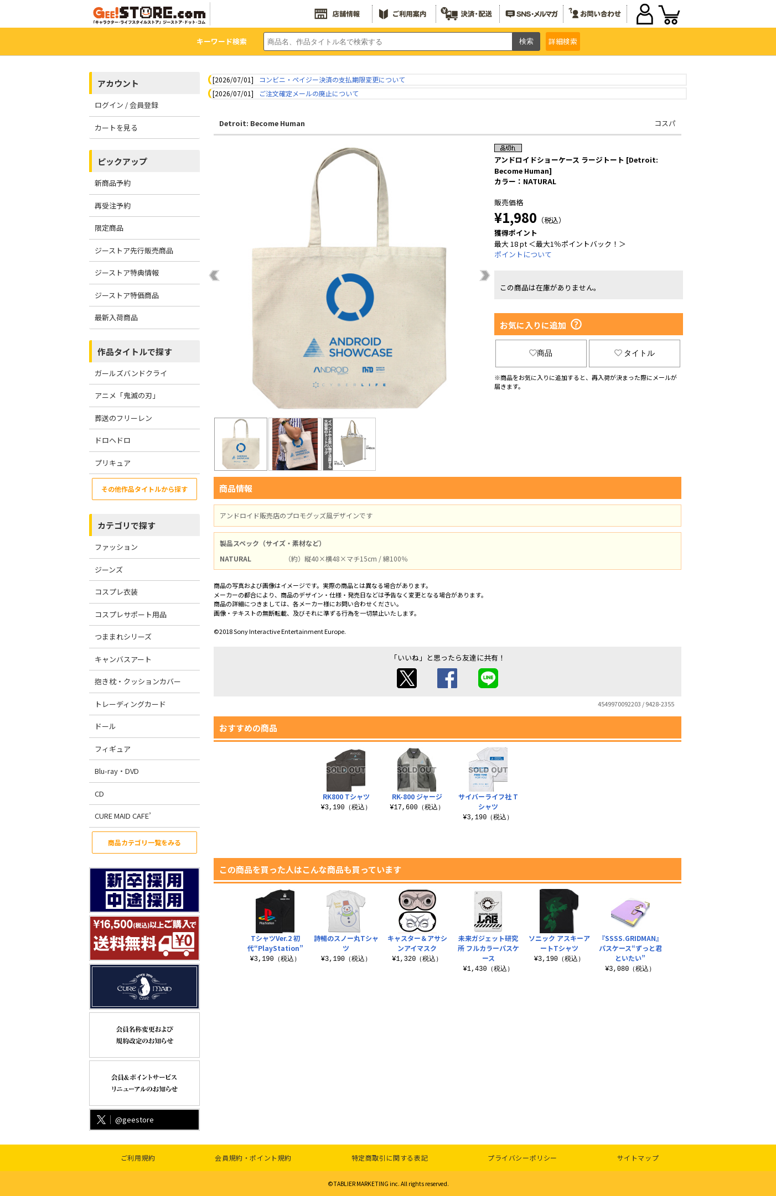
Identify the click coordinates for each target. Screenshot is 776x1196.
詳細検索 (563, 41)
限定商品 (109, 227)
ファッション (116, 547)
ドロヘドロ (113, 440)
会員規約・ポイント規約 (253, 1157)
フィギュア (113, 748)
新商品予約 (113, 183)
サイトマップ (638, 1157)
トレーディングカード (130, 704)
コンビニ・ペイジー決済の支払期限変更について (332, 79)
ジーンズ (109, 569)
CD (99, 793)
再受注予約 (113, 205)
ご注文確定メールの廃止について (309, 93)
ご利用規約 (138, 1157)
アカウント (118, 83)
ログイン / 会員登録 (126, 105)
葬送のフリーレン (123, 418)
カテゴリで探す (126, 525)
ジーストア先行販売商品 (134, 250)
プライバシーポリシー (522, 1157)
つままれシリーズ (123, 636)
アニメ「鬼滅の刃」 (127, 395)
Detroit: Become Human (262, 123)
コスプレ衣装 (116, 591)
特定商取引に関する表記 (389, 1157)
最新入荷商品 (116, 317)
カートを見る (116, 127)
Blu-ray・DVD (117, 771)
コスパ (665, 123)
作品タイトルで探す (134, 351)
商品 (540, 353)
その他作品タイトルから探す (144, 488)
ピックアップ (122, 161)
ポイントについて (523, 254)
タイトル (634, 353)
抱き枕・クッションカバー (138, 681)
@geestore (124, 1119)
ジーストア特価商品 (127, 295)
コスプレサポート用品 (131, 614)
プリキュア (113, 462)
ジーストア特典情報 (127, 272)
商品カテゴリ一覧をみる (144, 842)
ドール (105, 726)
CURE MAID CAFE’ (123, 815)
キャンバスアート (123, 659)
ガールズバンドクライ (131, 373)
